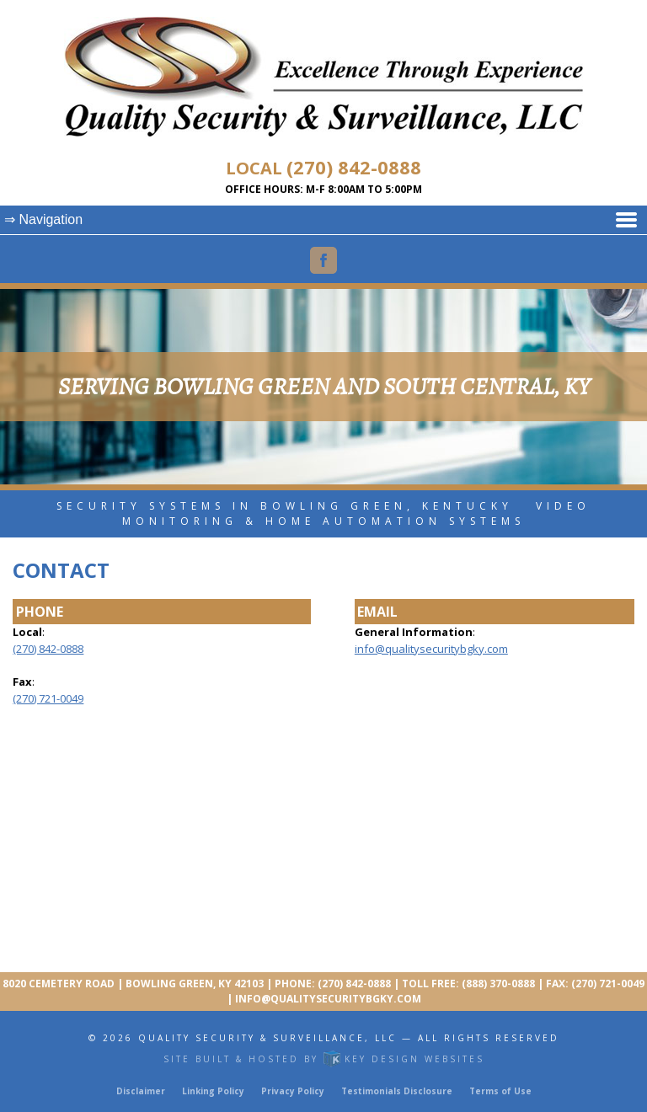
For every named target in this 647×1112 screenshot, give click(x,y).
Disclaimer (140, 1091)
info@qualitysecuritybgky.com (431, 648)
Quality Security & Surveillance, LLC (267, 1038)
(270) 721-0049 (48, 698)
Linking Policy (213, 1091)
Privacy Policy (292, 1091)
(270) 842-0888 (353, 166)
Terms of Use (500, 1091)
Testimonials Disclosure (396, 1091)
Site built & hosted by (323, 1059)
